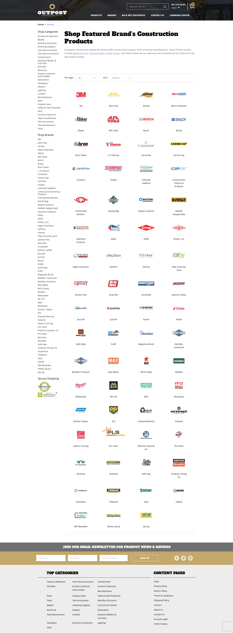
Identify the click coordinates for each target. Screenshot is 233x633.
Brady (179, 130)
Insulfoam (146, 294)
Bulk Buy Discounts (133, 15)
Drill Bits (42, 66)
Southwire (81, 501)
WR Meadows (81, 526)
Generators (43, 79)
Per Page (68, 77)
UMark (179, 501)
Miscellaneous (45, 97)
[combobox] (86, 78)
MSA (146, 396)
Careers (157, 603)
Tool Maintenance (46, 125)
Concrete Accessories (48, 53)
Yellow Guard (113, 526)
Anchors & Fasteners (48, 36)
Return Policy (160, 590)
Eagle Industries (81, 266)
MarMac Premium (81, 372)
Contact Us (157, 15)
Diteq (113, 238)
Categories (48, 31)
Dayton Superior (146, 211)
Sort (105, 77)
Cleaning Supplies (47, 46)
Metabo (179, 372)
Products (96, 15)
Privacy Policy (160, 585)
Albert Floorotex (179, 105)
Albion (81, 130)
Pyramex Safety (96, 53)
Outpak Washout (146, 421)
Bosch (146, 130)
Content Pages (169, 573)
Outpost (179, 421)
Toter (146, 501)
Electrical (42, 70)
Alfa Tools (113, 130)
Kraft (113, 344)
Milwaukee (80, 396)
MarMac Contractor (179, 346)
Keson (146, 319)
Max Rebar (113, 372)
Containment (44, 57)
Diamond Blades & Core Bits (47, 62)
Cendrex (81, 179)
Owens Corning (81, 446)
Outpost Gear (44, 104)
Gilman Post (81, 294)
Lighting (42, 90)
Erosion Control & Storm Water (46, 75)
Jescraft (81, 319)
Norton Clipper (112, 53)
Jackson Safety (179, 294)
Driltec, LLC (178, 238)
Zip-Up (146, 526)
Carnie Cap (178, 155)
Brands (112, 15)
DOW (146, 238)
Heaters (41, 86)
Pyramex (81, 473)
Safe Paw (146, 473)
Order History (160, 621)
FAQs (156, 581)
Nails (40, 100)
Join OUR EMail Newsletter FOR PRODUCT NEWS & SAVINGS (116, 547)
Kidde (179, 319)
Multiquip (179, 396)
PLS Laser (113, 446)
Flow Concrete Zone (179, 268)
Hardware (43, 83)
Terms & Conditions (163, 594)
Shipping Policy (161, 599)
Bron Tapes (80, 155)
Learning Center (179, 15)
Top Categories (62, 573)
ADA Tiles (113, 105)
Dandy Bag (113, 211)
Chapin (113, 179)
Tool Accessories (46, 121)
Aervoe (146, 105)
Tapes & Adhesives (47, 118)
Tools (40, 128)
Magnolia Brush (80, 53)
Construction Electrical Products (179, 183)
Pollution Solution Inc (146, 448)
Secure (48, 378)
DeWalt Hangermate (179, 213)
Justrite (113, 319)
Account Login (161, 617)
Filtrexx (146, 266)
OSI (113, 421)
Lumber (41, 93)
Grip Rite (113, 294)
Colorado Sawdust (146, 181)
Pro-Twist (179, 446)
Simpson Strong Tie (179, 475)
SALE (40, 111)
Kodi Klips (81, 344)
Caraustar (146, 155)
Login (174, 7)
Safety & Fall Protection (49, 107)
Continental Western (81, 213)
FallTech (114, 266)
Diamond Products (80, 240)
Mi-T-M (113, 396)
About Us (158, 608)
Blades (41, 39)
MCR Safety (146, 372)
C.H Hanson (113, 155)
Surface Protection (47, 114)
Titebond (113, 501)
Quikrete (113, 473)
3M (80, 105)
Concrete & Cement (47, 50)
